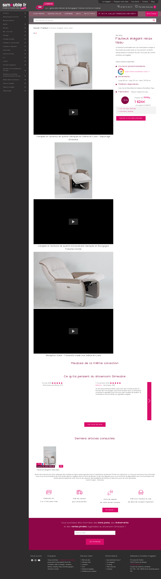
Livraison (84, 564)
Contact (145, 2)
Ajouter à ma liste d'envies (131, 118)
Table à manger (8, 87)
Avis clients (135, 2)
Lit (4, 57)
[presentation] (149, 401)
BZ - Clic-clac (8, 31)
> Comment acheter (126, 111)
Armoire (6, 13)
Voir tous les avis (95, 425)
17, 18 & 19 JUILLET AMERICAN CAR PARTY (117, 22)
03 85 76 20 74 (135, 564)
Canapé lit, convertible (11, 42)
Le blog (108, 564)
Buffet (5, 24)
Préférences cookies (88, 571)
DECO (78, 22)
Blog (153, 2)
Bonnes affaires (8, 20)
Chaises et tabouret (10, 46)
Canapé (6, 35)
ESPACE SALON (54, 22)
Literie (5, 61)
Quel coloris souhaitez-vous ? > (137, 72)
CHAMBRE (69, 22)
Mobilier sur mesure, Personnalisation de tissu (12, 75)
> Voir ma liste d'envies (127, 109)
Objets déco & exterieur (11, 79)
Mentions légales (87, 569)
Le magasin (106, 2)
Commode (6, 50)
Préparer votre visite (121, 2)
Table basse (7, 91)
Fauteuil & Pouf (8, 54)
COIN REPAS (39, 22)
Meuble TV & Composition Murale (12, 69)
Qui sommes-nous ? (113, 560)
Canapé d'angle (8, 39)
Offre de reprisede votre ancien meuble (110, 501)
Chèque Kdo (85, 562)
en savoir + (110, 510)
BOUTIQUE (151, 22)
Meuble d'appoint (9, 65)
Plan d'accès (110, 566)
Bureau (5, 28)
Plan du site (85, 560)
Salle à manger (8, 83)
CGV (82, 566)
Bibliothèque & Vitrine (11, 17)
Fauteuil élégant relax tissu (48, 470)
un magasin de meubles (66, 560)
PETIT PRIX (89, 22)
